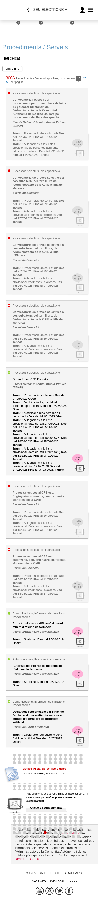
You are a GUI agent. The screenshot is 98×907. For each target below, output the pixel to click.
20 (84, 78)
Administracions (57, 24)
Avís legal (57, 881)
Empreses (30, 24)
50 (7, 82)
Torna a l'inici (12, 68)
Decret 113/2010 (27, 859)
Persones (8, 24)
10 (78, 79)
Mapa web (39, 881)
